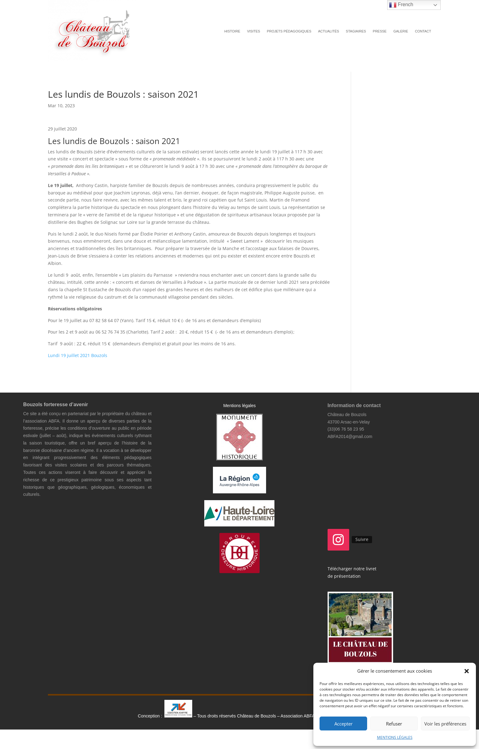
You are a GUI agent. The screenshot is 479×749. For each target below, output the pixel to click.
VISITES (253, 31)
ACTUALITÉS (328, 31)
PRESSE (380, 31)
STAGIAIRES (356, 31)
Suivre (361, 539)
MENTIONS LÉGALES (395, 737)
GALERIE (400, 31)
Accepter (343, 724)
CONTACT (423, 31)
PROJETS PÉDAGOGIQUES (289, 31)
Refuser (394, 724)
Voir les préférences (445, 724)
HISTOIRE (232, 31)
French (401, 5)
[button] (467, 671)
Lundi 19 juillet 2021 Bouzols (77, 355)
